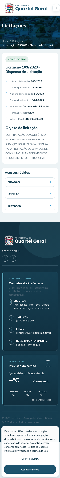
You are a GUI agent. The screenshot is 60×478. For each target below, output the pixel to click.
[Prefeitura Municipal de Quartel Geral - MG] (26, 7)
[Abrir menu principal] (56, 8)
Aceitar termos (30, 469)
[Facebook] (13, 258)
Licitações (17, 41)
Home (5, 41)
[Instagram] (5, 258)
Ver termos (30, 459)
